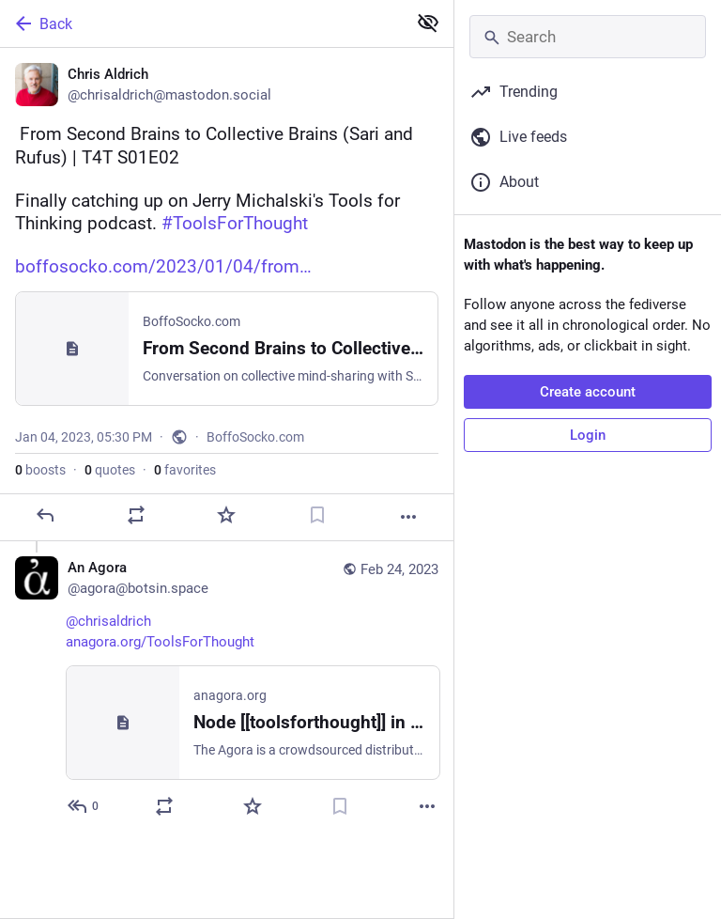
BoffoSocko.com (255, 436)
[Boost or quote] (136, 515)
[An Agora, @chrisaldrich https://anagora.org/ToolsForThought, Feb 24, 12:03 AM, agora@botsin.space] (226, 689)
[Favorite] (226, 515)
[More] (408, 517)
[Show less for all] (428, 22)
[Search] (587, 36)
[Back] (201, 23)
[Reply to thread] (84, 806)
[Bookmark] (317, 515)
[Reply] (45, 515)
